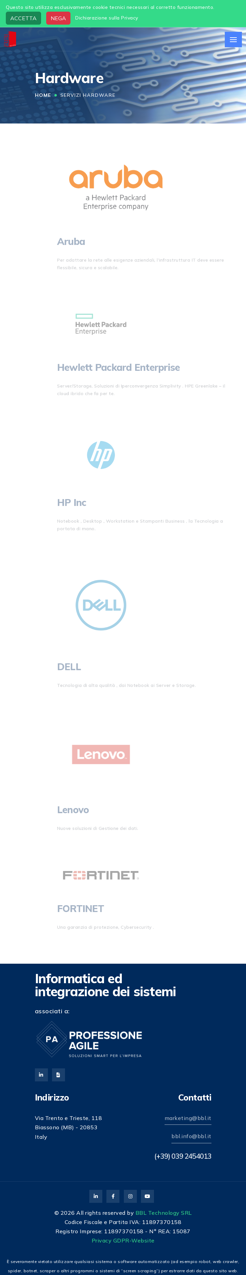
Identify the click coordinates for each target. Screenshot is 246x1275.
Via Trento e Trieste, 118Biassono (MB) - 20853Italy (68, 1127)
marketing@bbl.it (188, 1118)
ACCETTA (23, 18)
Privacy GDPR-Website (123, 1240)
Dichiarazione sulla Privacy (106, 18)
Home (43, 95)
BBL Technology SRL (163, 1212)
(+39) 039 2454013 (182, 1156)
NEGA (58, 18)
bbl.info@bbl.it (191, 1136)
